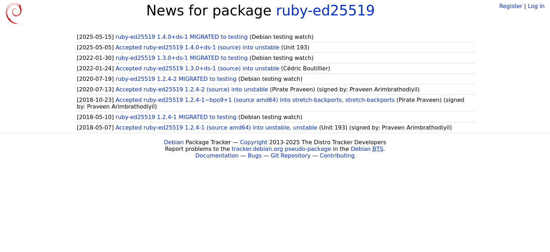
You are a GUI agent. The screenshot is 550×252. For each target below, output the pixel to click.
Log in (536, 6)
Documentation (217, 155)
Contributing (337, 155)
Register (510, 6)
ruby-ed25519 (325, 10)
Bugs (255, 155)
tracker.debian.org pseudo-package (281, 149)
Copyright (253, 142)
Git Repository (290, 155)
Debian (174, 142)
